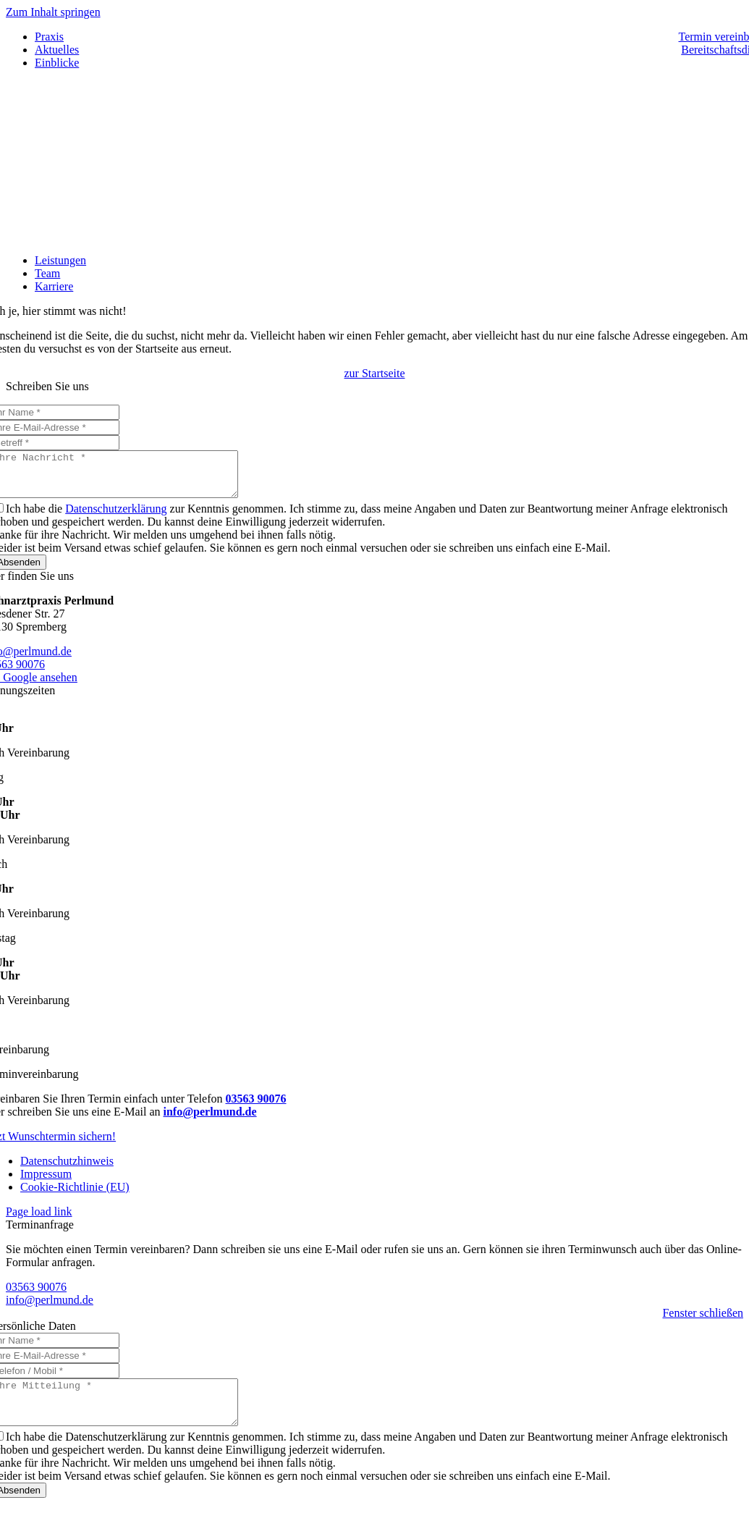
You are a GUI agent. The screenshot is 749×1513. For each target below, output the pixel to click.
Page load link (39, 1220)
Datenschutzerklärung (115, 517)
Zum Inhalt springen (53, 12)
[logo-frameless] (374, 235)
